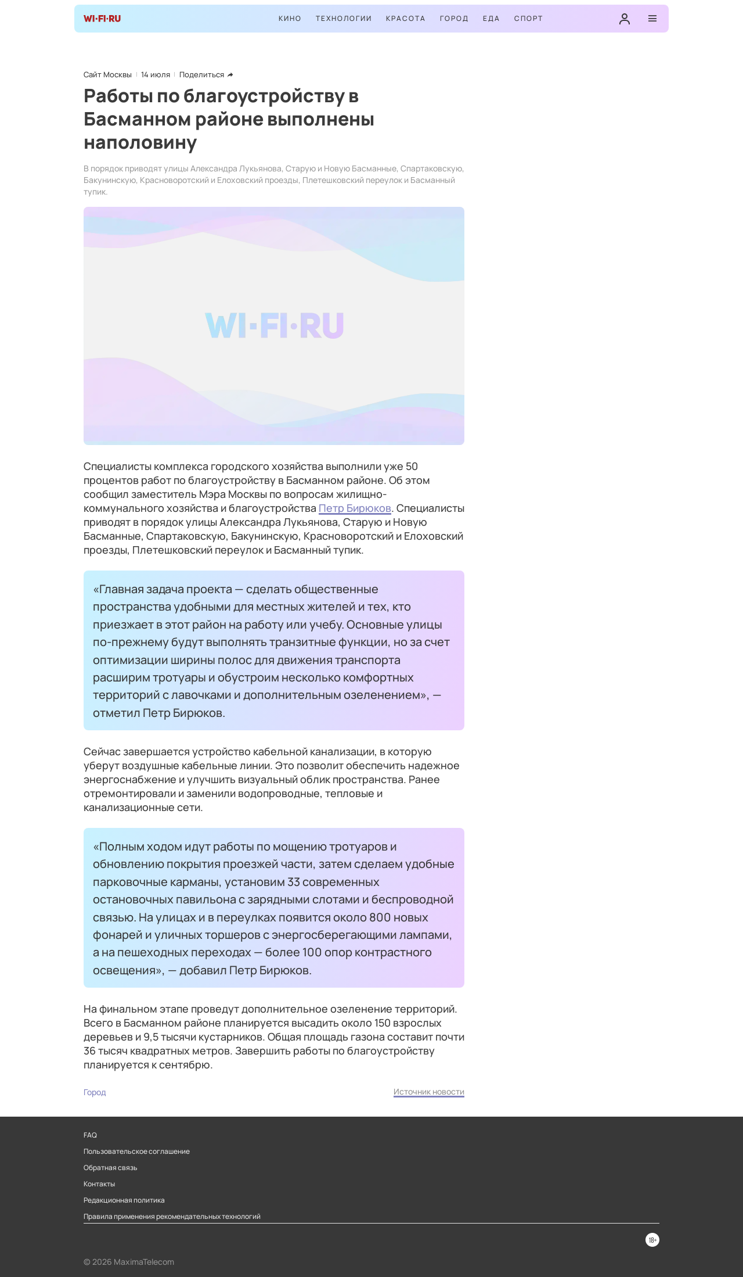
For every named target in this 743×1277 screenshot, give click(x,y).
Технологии (344, 18)
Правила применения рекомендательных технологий (172, 1216)
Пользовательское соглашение (137, 1151)
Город (454, 18)
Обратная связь (111, 1167)
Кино (290, 18)
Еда (491, 18)
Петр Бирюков (355, 508)
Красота (406, 18)
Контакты (99, 1184)
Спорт (528, 18)
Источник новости (429, 1091)
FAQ (90, 1135)
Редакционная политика (124, 1200)
